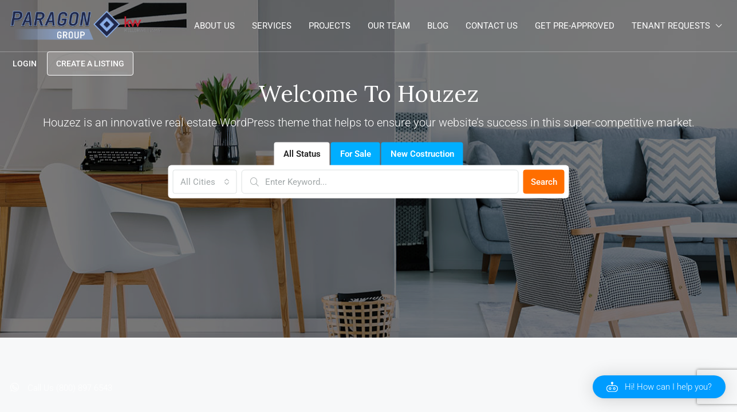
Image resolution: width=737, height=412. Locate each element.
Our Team (389, 26)
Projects (329, 26)
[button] (659, 386)
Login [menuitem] (25, 63)
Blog (437, 26)
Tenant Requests (671, 26)
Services (271, 26)
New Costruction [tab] (422, 154)
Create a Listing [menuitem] (90, 63)
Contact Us (492, 26)
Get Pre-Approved (574, 26)
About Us (214, 26)
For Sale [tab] (355, 154)
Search (544, 182)
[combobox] (205, 182)
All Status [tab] (302, 154)
